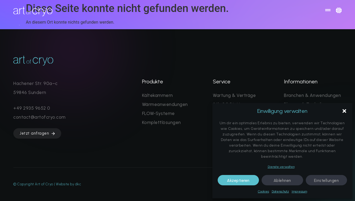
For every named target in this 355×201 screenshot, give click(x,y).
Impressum (299, 191)
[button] (344, 111)
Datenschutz (280, 191)
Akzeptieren (238, 180)
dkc (78, 184)
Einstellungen (326, 180)
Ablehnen (282, 180)
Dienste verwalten (281, 167)
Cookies (263, 191)
